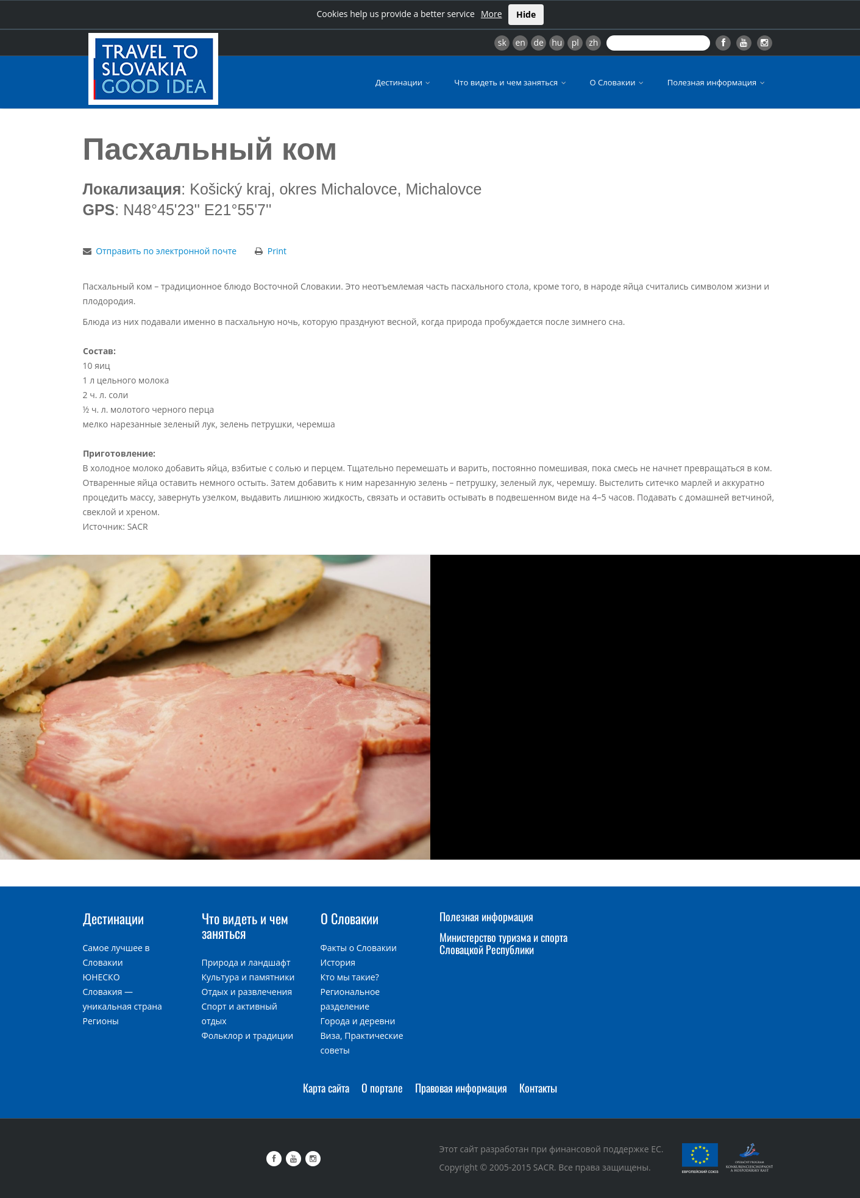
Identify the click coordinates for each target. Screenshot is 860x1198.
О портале (382, 1088)
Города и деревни (358, 1021)
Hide (526, 14)
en (520, 42)
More (491, 14)
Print (277, 251)
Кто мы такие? (350, 977)
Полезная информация (717, 82)
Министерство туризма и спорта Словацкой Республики (503, 943)
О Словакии (617, 82)
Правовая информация (461, 1088)
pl (575, 42)
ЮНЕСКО (101, 977)
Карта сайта (326, 1088)
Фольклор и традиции (248, 1035)
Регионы (101, 1021)
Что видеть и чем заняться (510, 82)
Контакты (538, 1088)
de (539, 42)
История (338, 962)
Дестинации (403, 82)
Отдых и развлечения (247, 991)
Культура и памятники (248, 977)
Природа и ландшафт (246, 962)
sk (502, 42)
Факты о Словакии (359, 948)
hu (557, 42)
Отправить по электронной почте (166, 251)
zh (593, 42)
